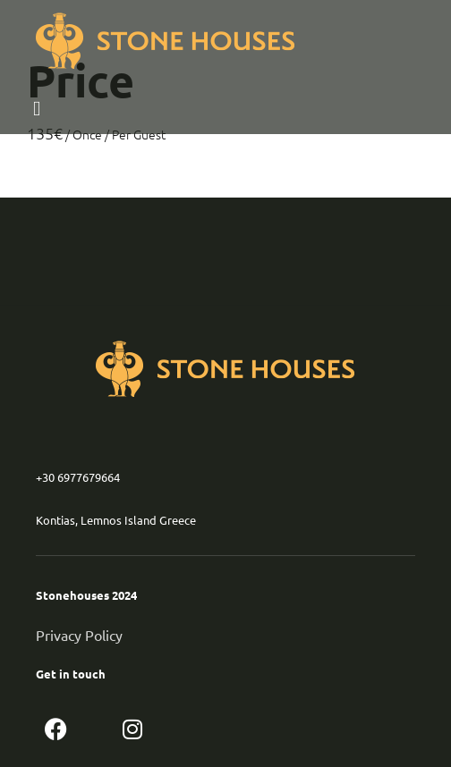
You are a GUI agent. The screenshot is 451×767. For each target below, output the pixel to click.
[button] (53, 108)
